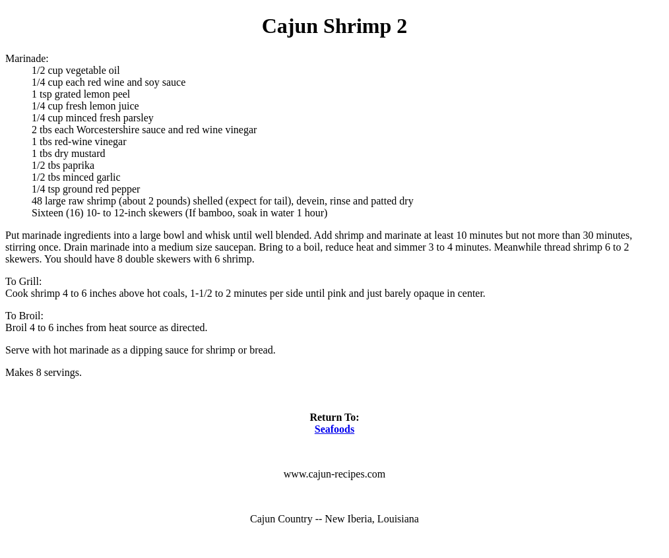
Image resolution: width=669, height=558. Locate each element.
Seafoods (334, 429)
